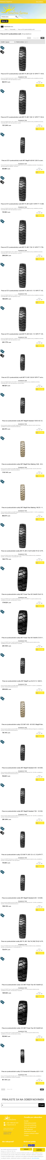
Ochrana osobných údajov (31, 1133)
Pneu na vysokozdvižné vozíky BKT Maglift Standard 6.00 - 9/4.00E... (22, 898)
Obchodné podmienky (30, 1125)
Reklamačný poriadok (30, 1123)
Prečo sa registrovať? (30, 1127)
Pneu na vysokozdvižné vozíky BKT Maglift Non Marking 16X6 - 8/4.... (23, 464)
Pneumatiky (12, 29)
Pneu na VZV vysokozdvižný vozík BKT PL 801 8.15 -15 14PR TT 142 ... (22, 290)
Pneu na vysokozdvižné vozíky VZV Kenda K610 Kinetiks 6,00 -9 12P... (22, 1071)
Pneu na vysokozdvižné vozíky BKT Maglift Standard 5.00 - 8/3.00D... (22, 768)
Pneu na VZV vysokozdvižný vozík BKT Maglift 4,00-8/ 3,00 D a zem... (23, 160)
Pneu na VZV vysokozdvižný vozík (26, 29)
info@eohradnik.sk (11, 1124)
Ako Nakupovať (28, 1129)
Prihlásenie (2, 1)
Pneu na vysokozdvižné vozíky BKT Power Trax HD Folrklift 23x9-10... (23, 594)
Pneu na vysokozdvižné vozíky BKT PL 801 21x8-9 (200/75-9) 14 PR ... (22, 551)
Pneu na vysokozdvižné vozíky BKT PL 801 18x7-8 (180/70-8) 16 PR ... (22, 941)
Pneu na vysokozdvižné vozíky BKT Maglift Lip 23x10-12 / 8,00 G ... (22, 681)
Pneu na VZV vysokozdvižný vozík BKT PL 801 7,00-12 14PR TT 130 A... (22, 117)
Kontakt (26, 1121)
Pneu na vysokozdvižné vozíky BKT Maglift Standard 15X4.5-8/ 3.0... (22, 421)
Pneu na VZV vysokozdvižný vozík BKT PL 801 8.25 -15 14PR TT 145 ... (22, 334)
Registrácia (9, 1)
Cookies (26, 1135)
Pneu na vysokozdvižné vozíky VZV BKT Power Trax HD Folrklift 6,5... (22, 984)
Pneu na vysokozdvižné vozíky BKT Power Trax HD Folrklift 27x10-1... (23, 637)
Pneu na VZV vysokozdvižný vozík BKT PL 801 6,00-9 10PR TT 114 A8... (22, 204)
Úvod (6, 29)
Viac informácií (35, 1158)
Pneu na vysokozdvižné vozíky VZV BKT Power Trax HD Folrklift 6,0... (22, 1028)
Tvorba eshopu (7, 1132)
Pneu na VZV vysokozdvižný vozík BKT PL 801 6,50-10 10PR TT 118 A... (22, 73)
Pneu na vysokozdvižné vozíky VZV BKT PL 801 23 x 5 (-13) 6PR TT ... (22, 854)
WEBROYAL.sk (7, 1133)
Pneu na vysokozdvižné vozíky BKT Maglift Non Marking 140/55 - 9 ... (23, 507)
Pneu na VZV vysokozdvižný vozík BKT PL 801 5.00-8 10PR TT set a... (22, 377)
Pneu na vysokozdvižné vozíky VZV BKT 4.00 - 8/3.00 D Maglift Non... (23, 724)
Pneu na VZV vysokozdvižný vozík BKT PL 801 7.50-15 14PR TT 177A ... (22, 247)
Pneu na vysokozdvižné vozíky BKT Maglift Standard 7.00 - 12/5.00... (22, 811)
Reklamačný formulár (30, 1131)
